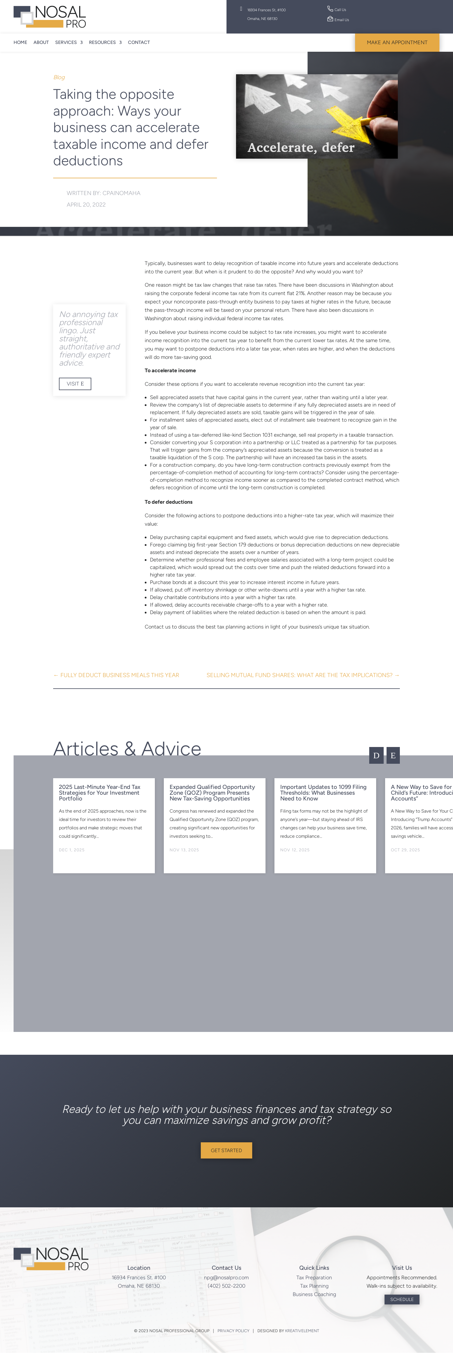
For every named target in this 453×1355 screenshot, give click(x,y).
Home (20, 42)
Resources (102, 42)
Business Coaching (314, 1296)
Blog (59, 77)
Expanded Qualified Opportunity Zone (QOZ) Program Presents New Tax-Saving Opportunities (212, 792)
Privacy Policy (233, 1333)
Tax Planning (314, 1288)
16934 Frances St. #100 (139, 1279)
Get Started (226, 1151)
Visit (73, 384)
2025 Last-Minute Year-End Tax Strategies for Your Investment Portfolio (99, 792)
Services (66, 42)
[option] (104, 825)
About (41, 42)
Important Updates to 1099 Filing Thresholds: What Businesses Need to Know (323, 792)
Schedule (402, 1301)
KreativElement (302, 1333)
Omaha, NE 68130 (139, 1288)
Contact (139, 42)
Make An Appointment (397, 42)
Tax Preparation (314, 1279)
